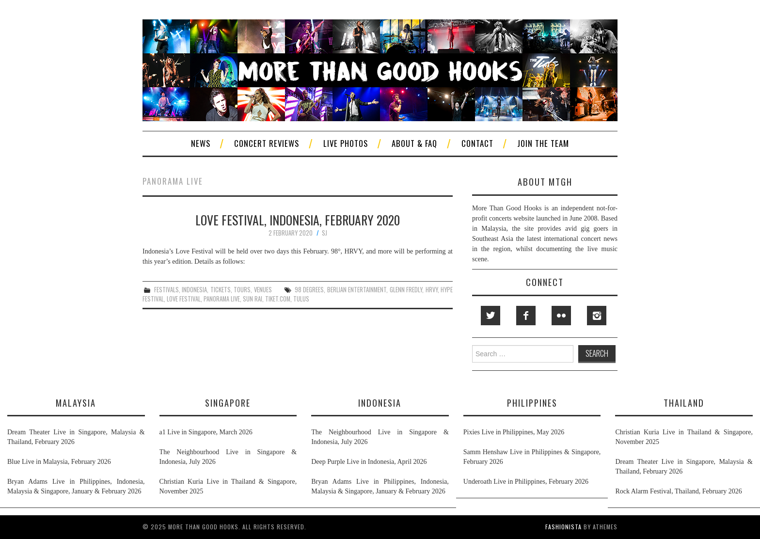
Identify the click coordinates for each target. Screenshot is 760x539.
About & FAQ (414, 143)
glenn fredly (406, 289)
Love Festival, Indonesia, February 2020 (297, 219)
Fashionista (563, 526)
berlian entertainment (356, 289)
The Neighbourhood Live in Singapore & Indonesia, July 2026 (228, 456)
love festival (184, 298)
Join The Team (543, 143)
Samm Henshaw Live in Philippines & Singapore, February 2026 (532, 456)
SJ (324, 233)
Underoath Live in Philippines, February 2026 (525, 481)
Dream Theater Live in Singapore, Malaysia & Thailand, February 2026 (76, 436)
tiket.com (277, 298)
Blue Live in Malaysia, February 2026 (59, 461)
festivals (166, 289)
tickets (220, 289)
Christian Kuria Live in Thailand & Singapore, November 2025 (228, 486)
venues (263, 289)
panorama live (222, 298)
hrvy (432, 289)
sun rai (252, 298)
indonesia (194, 289)
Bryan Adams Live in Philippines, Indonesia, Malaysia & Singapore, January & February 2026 (76, 486)
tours (242, 289)
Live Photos (345, 143)
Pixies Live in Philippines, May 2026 (513, 432)
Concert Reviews (266, 143)
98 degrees (309, 289)
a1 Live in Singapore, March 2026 (206, 432)
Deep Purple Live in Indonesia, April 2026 (369, 461)
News (200, 143)
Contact (477, 143)
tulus (301, 298)
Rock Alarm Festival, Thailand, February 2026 (678, 491)
